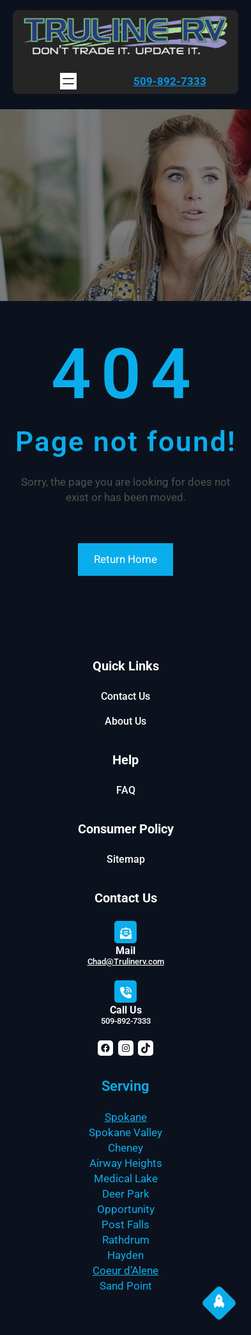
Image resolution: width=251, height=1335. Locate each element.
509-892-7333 (169, 81)
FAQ (125, 790)
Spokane (126, 1117)
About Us (125, 721)
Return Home (125, 559)
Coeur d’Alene (125, 1270)
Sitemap (126, 859)
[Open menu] (68, 81)
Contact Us (125, 696)
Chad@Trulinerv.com (125, 961)
